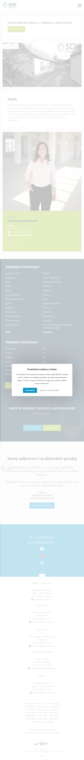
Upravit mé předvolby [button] (49, 390)
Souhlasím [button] (30, 390)
